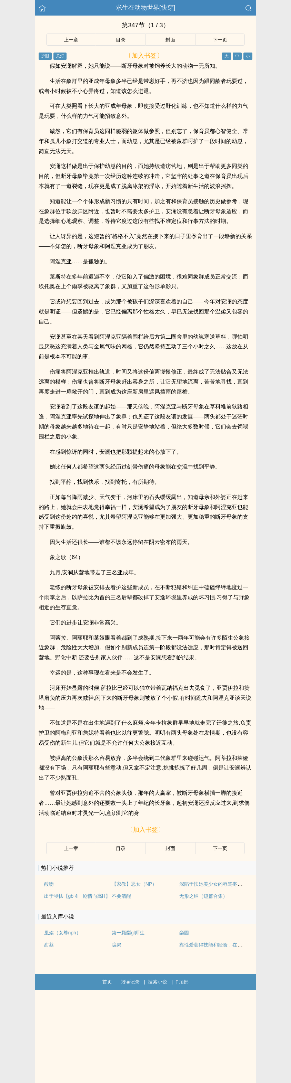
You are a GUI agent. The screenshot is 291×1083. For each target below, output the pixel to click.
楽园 (184, 932)
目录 (121, 40)
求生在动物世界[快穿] (145, 7)
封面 (170, 40)
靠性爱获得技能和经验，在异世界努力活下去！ (230, 945)
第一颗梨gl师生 (128, 932)
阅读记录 (130, 982)
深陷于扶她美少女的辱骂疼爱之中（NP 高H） (228, 884)
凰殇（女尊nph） (62, 932)
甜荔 (49, 945)
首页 (107, 982)
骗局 (116, 945)
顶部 (182, 982)
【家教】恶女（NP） (134, 884)
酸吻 (49, 884)
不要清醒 (121, 896)
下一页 (220, 40)
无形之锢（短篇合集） (203, 896)
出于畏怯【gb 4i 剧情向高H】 (77, 896)
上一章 (71, 40)
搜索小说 (157, 982)
